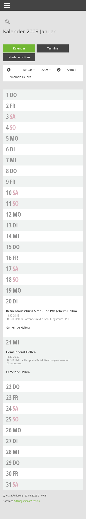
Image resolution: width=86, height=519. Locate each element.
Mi (13, 160)
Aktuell (71, 70)
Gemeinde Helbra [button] (20, 77)
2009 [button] (46, 70)
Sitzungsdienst (22, 501)
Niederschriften (19, 57)
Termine (52, 48)
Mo (14, 138)
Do (13, 95)
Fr (12, 106)
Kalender (19, 48)
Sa (12, 116)
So (13, 127)
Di (12, 149)
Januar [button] (29, 70)
